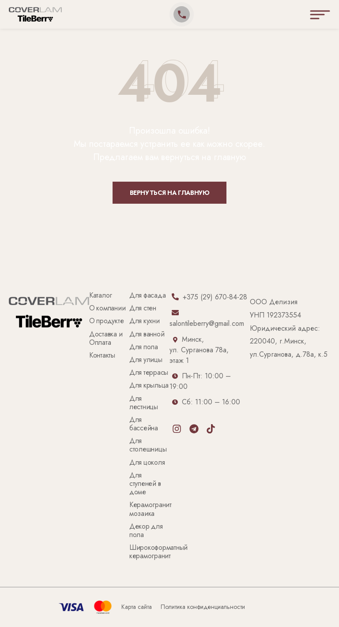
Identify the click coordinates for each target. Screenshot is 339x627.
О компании (107, 308)
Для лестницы (143, 403)
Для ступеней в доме (145, 484)
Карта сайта (136, 606)
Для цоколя (147, 462)
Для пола (143, 347)
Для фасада (147, 295)
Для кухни (144, 321)
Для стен (142, 308)
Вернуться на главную (170, 192)
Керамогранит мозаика (151, 509)
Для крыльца (149, 385)
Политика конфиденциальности (203, 606)
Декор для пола (146, 531)
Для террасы (148, 372)
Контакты (102, 355)
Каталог (100, 295)
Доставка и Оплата (106, 338)
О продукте (106, 321)
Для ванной (146, 334)
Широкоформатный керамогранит (159, 552)
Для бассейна (143, 424)
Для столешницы (147, 445)
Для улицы (145, 360)
